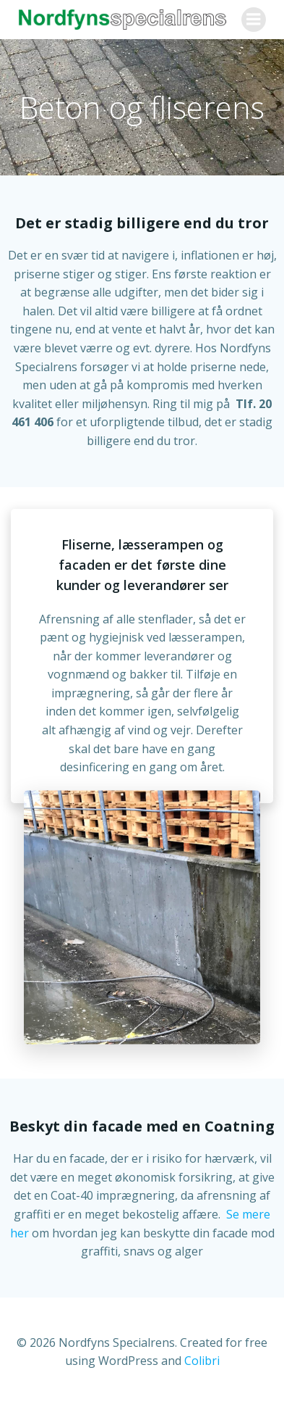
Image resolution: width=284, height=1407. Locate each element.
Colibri (202, 1361)
